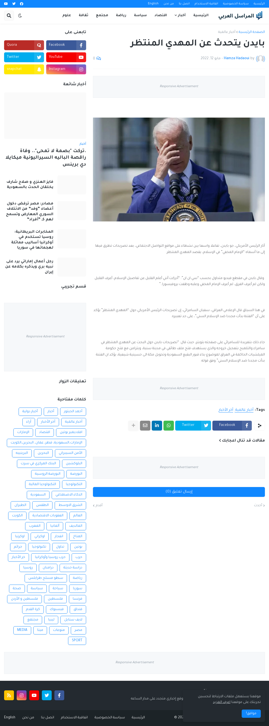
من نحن (168, 3)
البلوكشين (74, 464)
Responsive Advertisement (179, 87)
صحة (17, 589)
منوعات (59, 630)
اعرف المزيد (221, 702)
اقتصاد (44, 432)
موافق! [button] (251, 714)
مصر (78, 630)
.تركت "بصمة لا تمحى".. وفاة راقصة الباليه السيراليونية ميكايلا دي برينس (45, 158)
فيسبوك (57, 609)
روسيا (28, 568)
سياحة (58, 589)
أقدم (99, 506)
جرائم (18, 547)
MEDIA (22, 630)
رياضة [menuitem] (121, 16)
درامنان (48, 568)
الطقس (42, 505)
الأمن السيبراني (70, 453)
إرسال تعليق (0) (179, 492)
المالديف (75, 526)
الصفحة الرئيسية (252, 32)
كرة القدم (33, 609)
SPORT (77, 641)
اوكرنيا (20, 537)
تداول (60, 547)
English (153, 3)
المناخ (77, 537)
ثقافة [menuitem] (83, 16)
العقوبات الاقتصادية (48, 516)
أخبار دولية (30, 412)
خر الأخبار (18, 557)
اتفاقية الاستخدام (206, 3)
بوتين (78, 547)
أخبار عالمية (226, 32)
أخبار (51, 412)
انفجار (59, 537)
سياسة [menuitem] (140, 16)
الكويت (17, 516)
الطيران (20, 505)
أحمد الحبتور (73, 412)
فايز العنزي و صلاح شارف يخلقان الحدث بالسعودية (30, 185)
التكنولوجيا (74, 484)
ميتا (40, 630)
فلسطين (55, 599)
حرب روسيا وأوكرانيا (50, 557)
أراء (28, 422)
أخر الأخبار (226, 410)
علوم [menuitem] (66, 16)
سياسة (37, 589)
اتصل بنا (184, 3)
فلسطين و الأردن (24, 599)
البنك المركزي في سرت (38, 464)
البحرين (43, 453)
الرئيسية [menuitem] (201, 16)
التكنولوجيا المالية (42, 484)
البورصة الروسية (47, 474)
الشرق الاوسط (70, 505)
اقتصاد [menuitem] (160, 16)
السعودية (38, 495)
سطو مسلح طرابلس (45, 578)
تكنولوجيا (39, 547)
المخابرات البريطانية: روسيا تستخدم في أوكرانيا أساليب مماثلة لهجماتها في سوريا (32, 240)
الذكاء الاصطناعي (68, 495)
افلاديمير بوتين (71, 432)
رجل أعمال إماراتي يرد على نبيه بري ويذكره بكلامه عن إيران (29, 267)
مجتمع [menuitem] (102, 16)
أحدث (258, 506)
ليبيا (51, 620)
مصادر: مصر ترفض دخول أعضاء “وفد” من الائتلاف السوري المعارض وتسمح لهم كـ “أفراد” (29, 212)
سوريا (77, 589)
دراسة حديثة (72, 568)
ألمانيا (54, 526)
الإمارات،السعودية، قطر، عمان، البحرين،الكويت (46, 443)
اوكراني (39, 537)
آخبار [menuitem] (182, 16)
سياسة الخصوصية (236, 3)
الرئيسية (259, 3)
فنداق (78, 609)
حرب (78, 557)
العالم (77, 516)
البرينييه (22, 453)
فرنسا (77, 599)
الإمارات (23, 432)
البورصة (76, 474)
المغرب (34, 526)
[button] (20, 16)
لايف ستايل (73, 620)
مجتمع (32, 620)
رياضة (77, 578)
